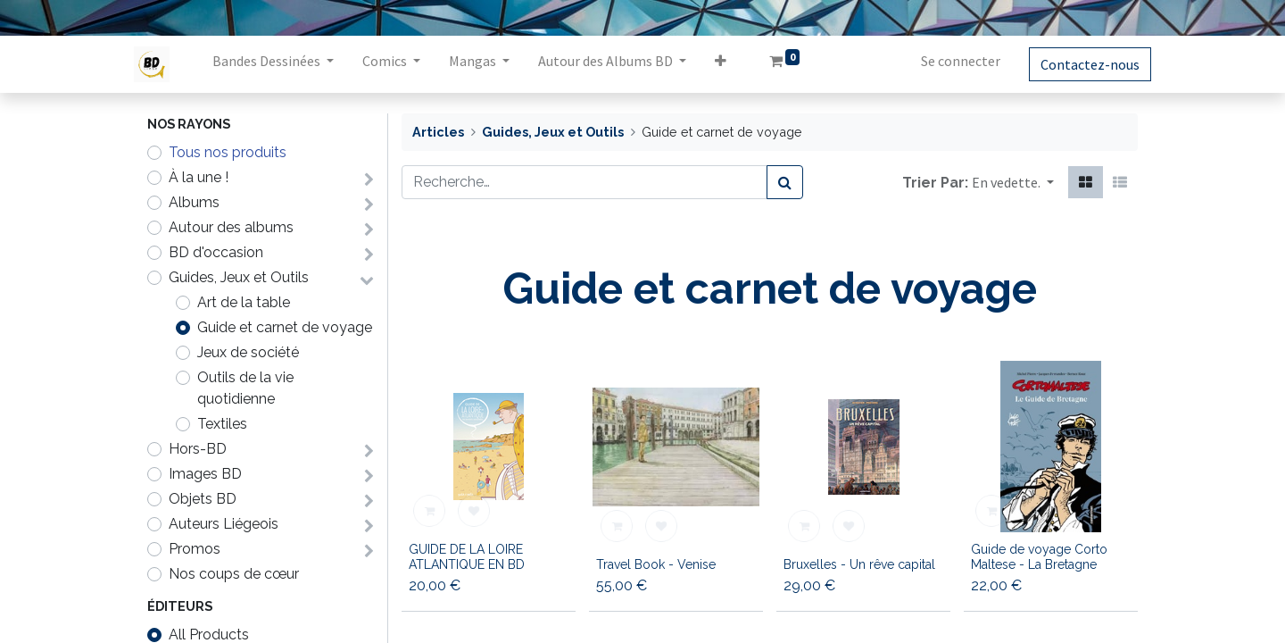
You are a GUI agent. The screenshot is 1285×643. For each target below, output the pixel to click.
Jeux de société (248, 352)
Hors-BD (198, 448)
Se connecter (947, 61)
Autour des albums (231, 227)
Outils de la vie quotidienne (245, 388)
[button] (734, 64)
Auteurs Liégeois (223, 523)
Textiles (222, 423)
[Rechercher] (785, 182)
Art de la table (243, 302)
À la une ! (198, 177)
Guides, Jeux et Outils (239, 277)
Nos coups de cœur (234, 573)
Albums (194, 202)
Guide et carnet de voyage (284, 327)
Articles (438, 131)
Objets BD (202, 498)
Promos (194, 548)
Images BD (205, 473)
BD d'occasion (216, 252)
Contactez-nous (1076, 64)
